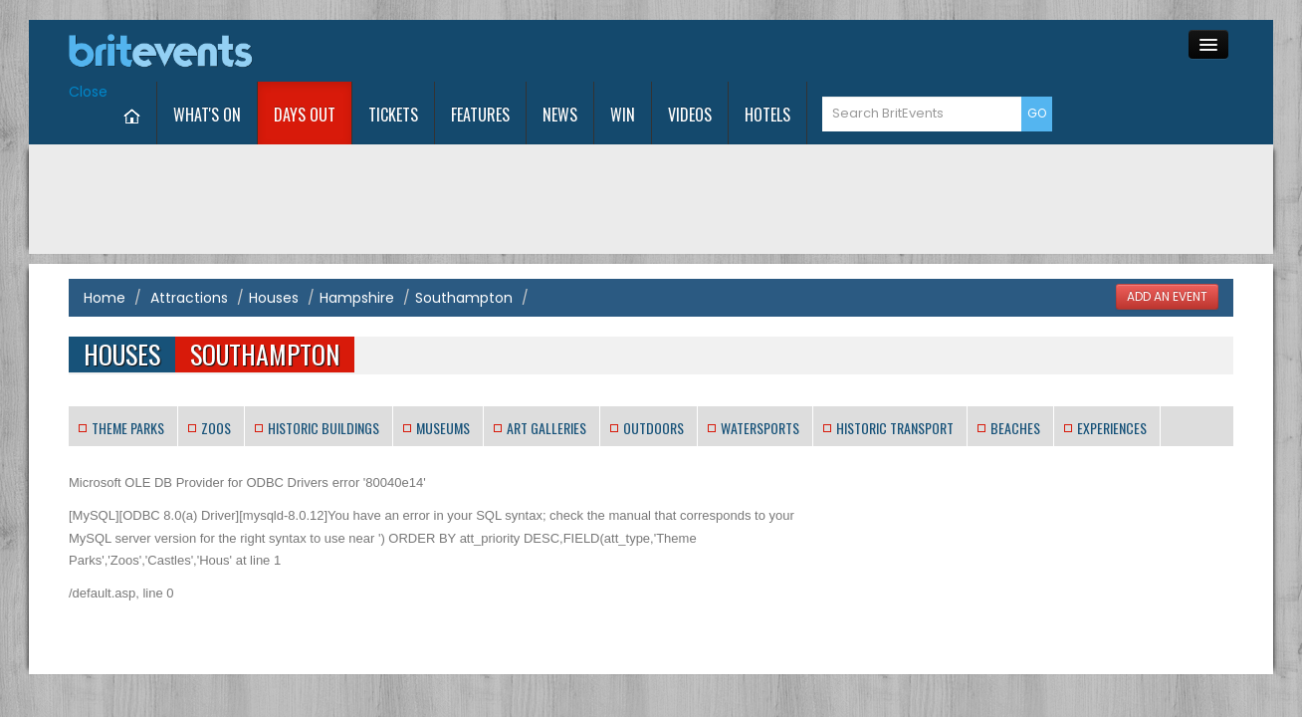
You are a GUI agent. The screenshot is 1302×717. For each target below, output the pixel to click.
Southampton (464, 236)
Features (625, 53)
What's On (352, 53)
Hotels (913, 53)
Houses (274, 236)
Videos (835, 53)
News (705, 53)
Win (768, 53)
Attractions (189, 236)
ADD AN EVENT (1167, 235)
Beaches (1015, 366)
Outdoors (653, 366)
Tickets (538, 53)
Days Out (450, 53)
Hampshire (357, 236)
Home (104, 236)
